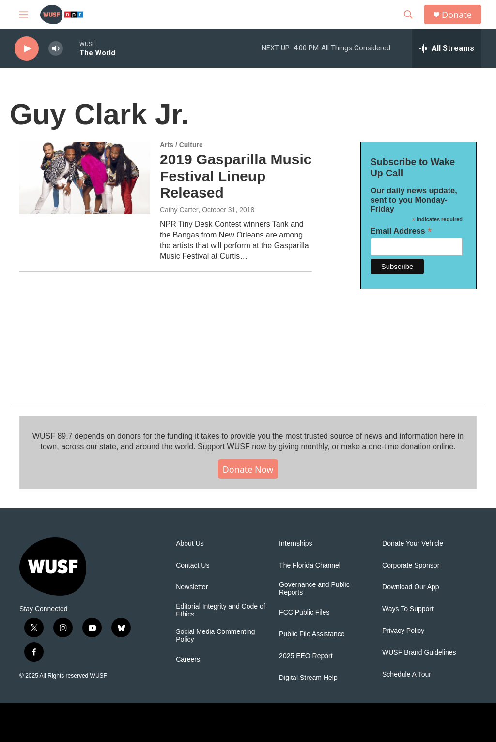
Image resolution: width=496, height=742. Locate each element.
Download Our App (410, 587)
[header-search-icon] (408, 14)
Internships (295, 543)
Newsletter (192, 587)
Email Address (401, 231)
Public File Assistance (311, 634)
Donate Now (248, 469)
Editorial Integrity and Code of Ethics (220, 610)
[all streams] (446, 48)
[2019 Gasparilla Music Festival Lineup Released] (84, 178)
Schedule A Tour (406, 674)
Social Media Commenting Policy (215, 635)
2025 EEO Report (306, 656)
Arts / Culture (181, 145)
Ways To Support (408, 609)
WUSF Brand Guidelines (419, 652)
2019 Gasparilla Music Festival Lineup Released (236, 176)
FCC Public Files (304, 612)
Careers (188, 659)
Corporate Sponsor (410, 565)
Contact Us (192, 565)
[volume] (55, 49)
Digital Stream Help (308, 677)
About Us (190, 543)
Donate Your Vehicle (412, 543)
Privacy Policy (403, 630)
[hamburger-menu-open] (24, 14)
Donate (457, 15)
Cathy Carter (179, 210)
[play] (26, 48)
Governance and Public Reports (314, 588)
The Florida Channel (310, 565)
